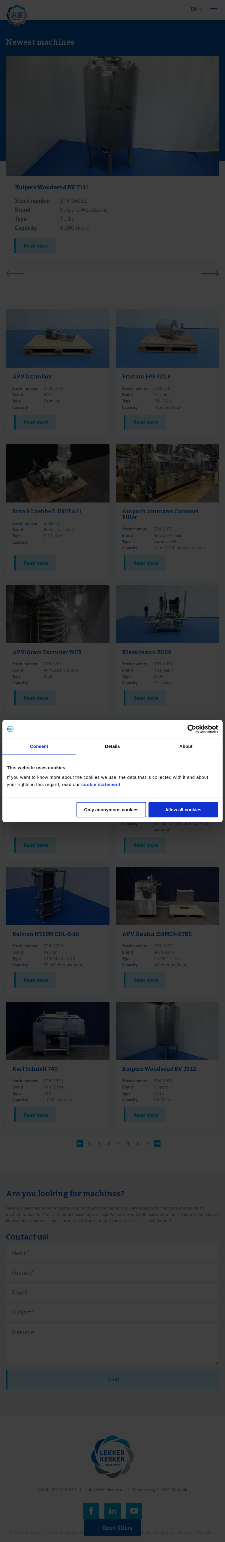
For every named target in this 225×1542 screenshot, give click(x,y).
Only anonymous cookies (111, 809)
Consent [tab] (39, 746)
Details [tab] (112, 746)
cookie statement (101, 784)
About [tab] (186, 746)
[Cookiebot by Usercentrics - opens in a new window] (192, 728)
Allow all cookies (183, 809)
